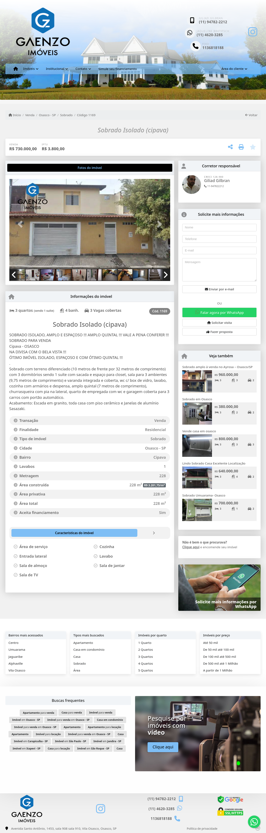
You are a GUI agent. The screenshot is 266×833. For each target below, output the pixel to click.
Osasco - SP (47, 115)
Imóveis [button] (29, 69)
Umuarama (17, 649)
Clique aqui (191, 547)
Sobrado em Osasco (197, 399)
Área (76, 670)
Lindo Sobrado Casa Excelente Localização (213, 463)
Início (15, 115)
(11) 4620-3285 (210, 35)
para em (68, 720)
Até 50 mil (210, 643)
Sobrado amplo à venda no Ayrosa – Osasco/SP (217, 367)
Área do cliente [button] (233, 69)
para (38, 713)
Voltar (251, 115)
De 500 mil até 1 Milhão (220, 663)
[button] (21, 224)
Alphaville (16, 663)
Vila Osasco (17, 670)
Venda (29, 115)
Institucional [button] (55, 69)
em (26, 720)
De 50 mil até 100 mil (218, 649)
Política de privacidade (202, 829)
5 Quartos (145, 670)
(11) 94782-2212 (213, 22)
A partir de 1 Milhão (217, 670)
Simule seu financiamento (118, 69)
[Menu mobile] (16, 69)
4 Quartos (145, 663)
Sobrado (66, 115)
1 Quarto (144, 643)
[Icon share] (253, 32)
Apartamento (83, 643)
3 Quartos (145, 656)
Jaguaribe (16, 656)
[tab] (22, 168)
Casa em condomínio (89, 649)
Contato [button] (81, 69)
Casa (76, 656)
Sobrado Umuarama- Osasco (203, 495)
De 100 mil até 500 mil (219, 656)
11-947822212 (214, 186)
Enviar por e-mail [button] (219, 289)
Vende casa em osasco (199, 431)
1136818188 (213, 48)
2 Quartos (145, 649)
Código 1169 (86, 115)
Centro (13, 643)
